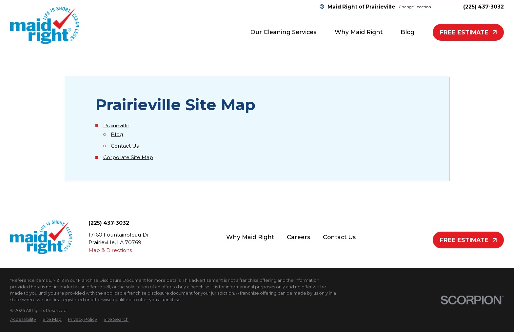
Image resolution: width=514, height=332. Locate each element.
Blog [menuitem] (407, 32)
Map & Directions (110, 250)
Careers (298, 237)
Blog (117, 134)
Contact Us (125, 146)
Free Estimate (468, 32)
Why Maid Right (250, 237)
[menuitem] (23, 319)
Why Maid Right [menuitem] (359, 32)
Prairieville (116, 125)
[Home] (44, 25)
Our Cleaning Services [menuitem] (283, 32)
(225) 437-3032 (483, 7)
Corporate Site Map (128, 157)
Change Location (415, 6)
